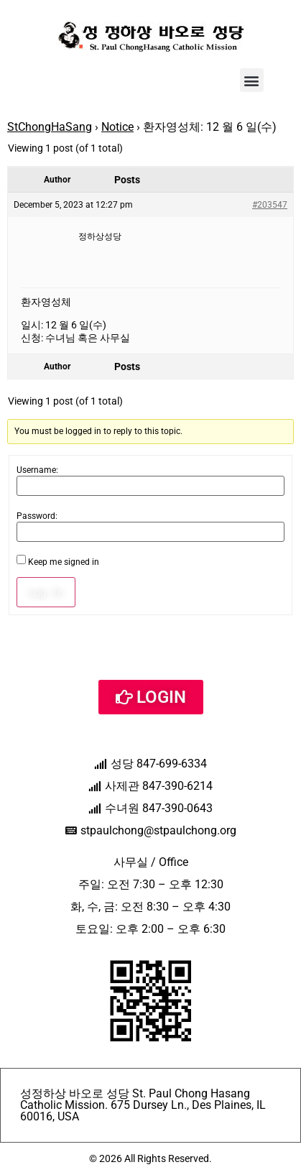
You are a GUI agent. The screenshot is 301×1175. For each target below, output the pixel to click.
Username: (37, 470)
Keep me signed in (63, 562)
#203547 (269, 205)
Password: (37, 516)
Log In (46, 592)
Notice (117, 127)
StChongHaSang (49, 127)
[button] (252, 80)
